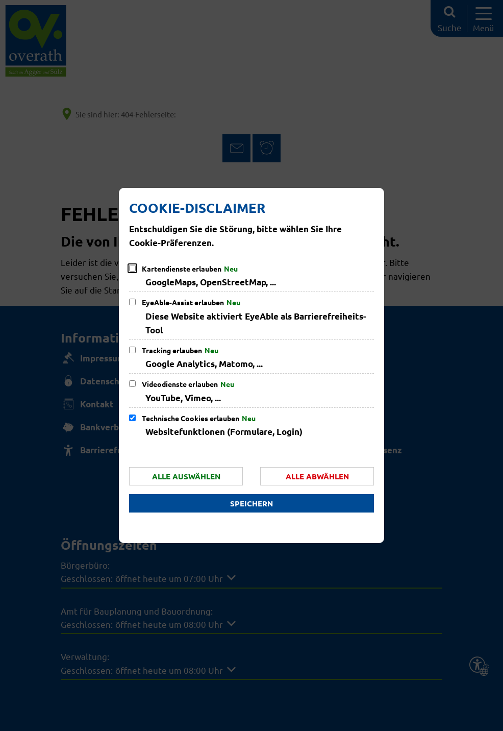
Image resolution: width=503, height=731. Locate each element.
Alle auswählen (186, 476)
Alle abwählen (317, 476)
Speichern (251, 503)
